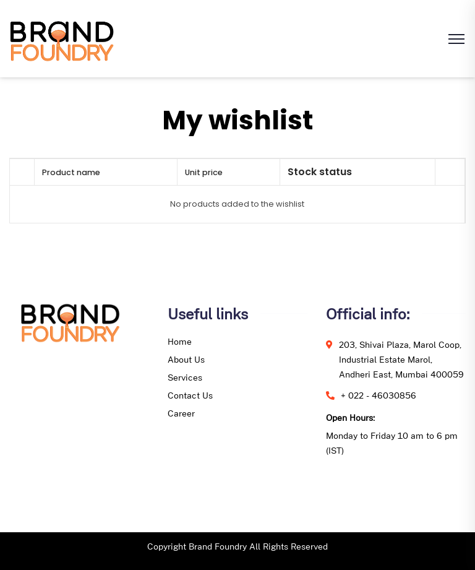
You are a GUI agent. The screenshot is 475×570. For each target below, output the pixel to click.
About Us (186, 359)
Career (181, 413)
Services (185, 377)
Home (180, 341)
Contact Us (190, 395)
